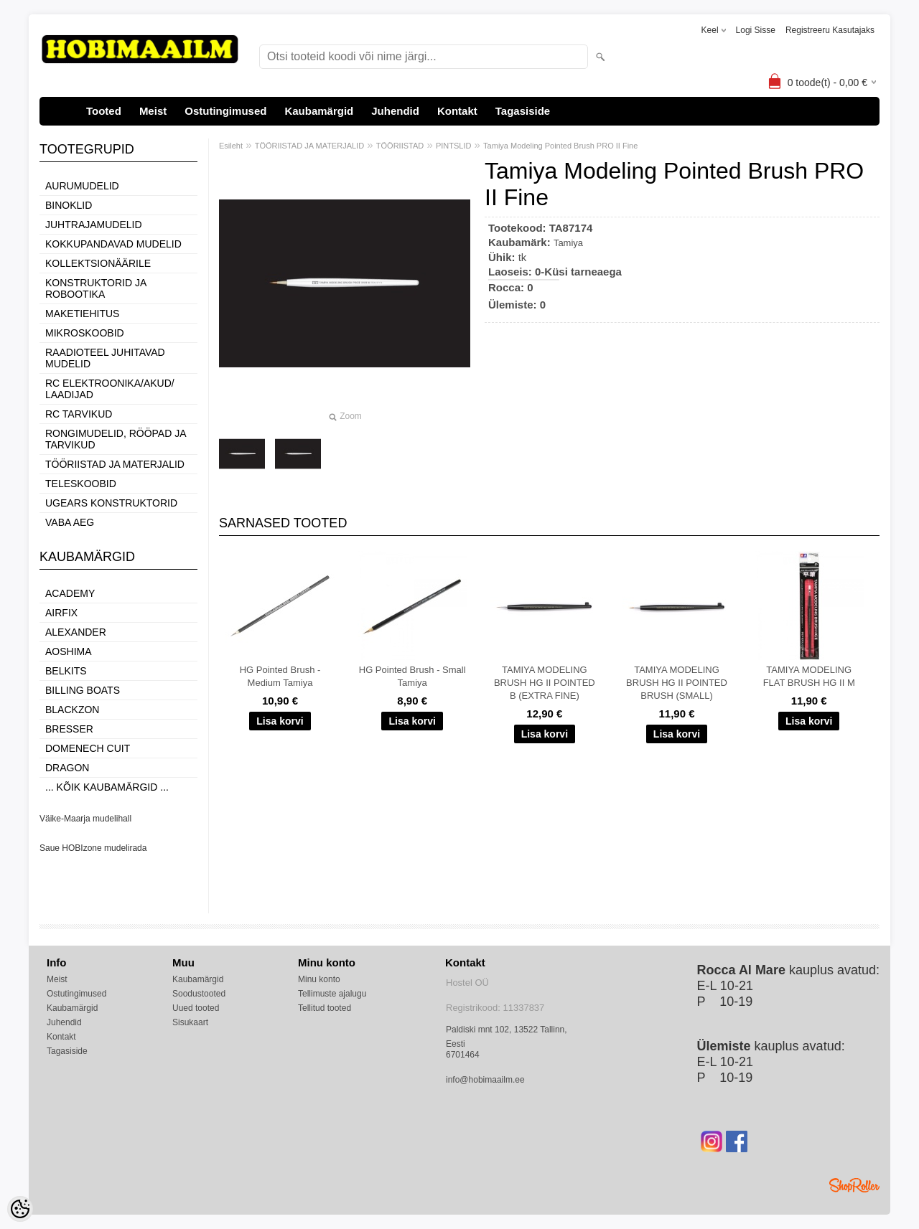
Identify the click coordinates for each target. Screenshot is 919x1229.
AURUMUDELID (82, 186)
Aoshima (68, 651)
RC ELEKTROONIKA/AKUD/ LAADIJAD (109, 388)
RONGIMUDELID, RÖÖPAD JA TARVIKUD (115, 439)
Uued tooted (195, 1008)
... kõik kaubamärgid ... (107, 787)
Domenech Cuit (87, 748)
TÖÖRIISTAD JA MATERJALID (115, 464)
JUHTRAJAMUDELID (93, 224)
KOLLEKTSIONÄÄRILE (98, 263)
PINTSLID (454, 145)
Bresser (69, 729)
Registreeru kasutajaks (829, 30)
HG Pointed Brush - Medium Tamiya (280, 676)
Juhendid (395, 111)
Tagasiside (522, 111)
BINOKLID (68, 205)
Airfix (61, 612)
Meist (153, 111)
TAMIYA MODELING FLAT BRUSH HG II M (809, 676)
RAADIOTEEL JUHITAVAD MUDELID (105, 358)
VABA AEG (69, 522)
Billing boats (82, 690)
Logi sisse (755, 30)
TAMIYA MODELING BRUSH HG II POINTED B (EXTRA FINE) (544, 682)
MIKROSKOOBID (84, 333)
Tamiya (568, 242)
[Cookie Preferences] (20, 1209)
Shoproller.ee (854, 1185)
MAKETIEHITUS (82, 313)
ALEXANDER (75, 632)
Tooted (103, 111)
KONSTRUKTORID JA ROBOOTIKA (95, 288)
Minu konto (319, 979)
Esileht (231, 145)
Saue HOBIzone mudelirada (92, 848)
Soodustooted (198, 994)
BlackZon (72, 709)
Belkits (66, 671)
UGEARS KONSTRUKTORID (111, 503)
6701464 (463, 1055)
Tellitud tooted (324, 1008)
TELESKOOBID (80, 483)
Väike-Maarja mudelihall (85, 819)
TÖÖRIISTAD (400, 145)
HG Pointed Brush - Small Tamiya (412, 676)
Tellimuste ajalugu (332, 994)
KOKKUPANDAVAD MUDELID (113, 244)
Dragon (67, 767)
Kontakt (457, 111)
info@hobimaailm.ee (485, 1080)
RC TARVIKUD (78, 414)
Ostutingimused (225, 111)
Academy (70, 593)
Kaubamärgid (318, 111)
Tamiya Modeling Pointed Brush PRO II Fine (560, 145)
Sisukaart (190, 1022)
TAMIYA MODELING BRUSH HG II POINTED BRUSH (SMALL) (676, 682)
